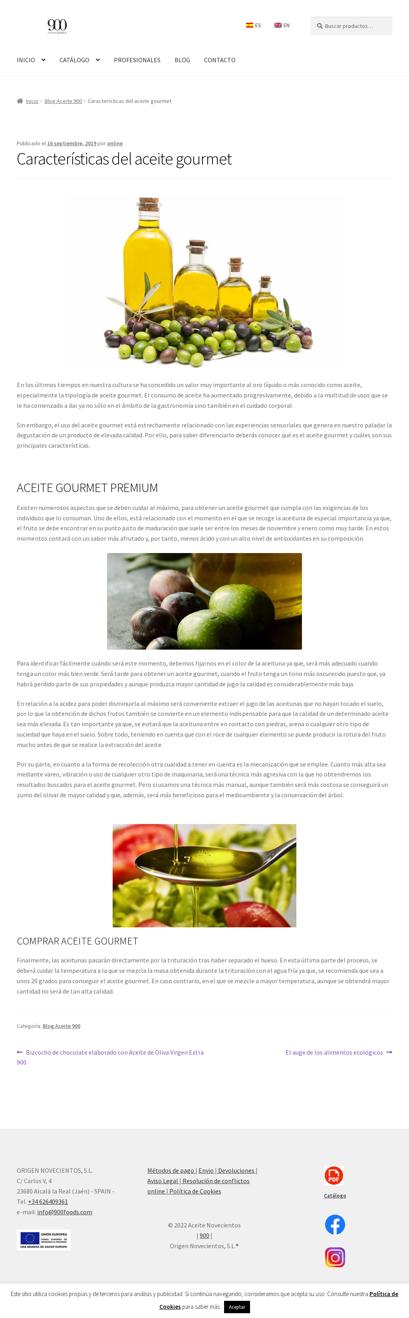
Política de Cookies (194, 1191)
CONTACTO (220, 60)
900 (204, 1235)
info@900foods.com (64, 1212)
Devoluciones (236, 1170)
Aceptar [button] (237, 1307)
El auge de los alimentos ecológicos (334, 1051)
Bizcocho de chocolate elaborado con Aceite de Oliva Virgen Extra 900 (110, 1057)
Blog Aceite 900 (63, 101)
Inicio (32, 101)
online (115, 143)
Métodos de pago (171, 1170)
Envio (207, 1170)
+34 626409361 (48, 1201)
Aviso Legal (163, 1181)
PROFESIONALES (137, 60)
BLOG (182, 60)
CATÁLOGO (74, 60)
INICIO (26, 60)
